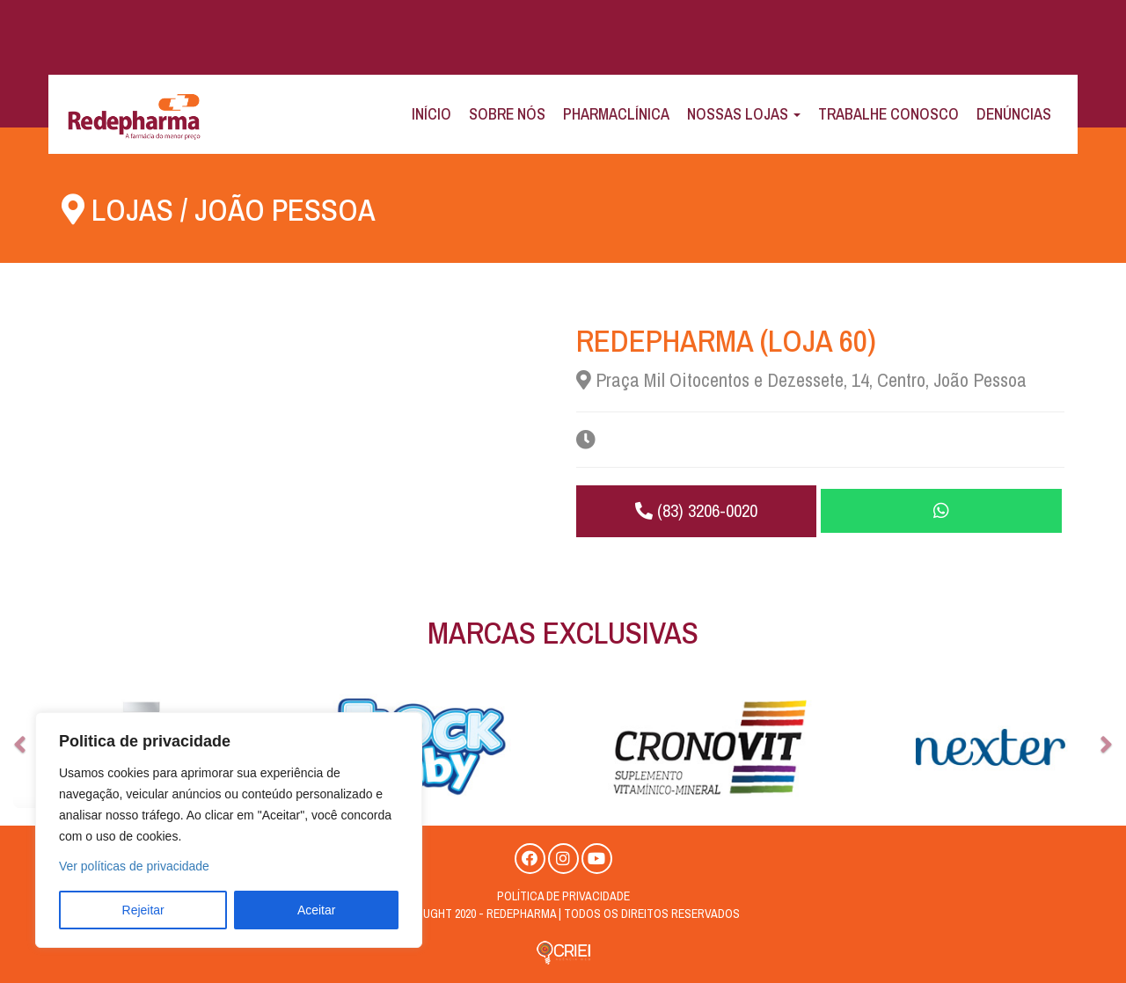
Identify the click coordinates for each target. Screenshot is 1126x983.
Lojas (132, 209)
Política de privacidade (563, 896)
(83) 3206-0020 (695, 510)
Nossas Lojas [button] (744, 114)
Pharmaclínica (616, 114)
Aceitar (316, 910)
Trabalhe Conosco (888, 114)
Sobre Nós (507, 114)
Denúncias (1013, 114)
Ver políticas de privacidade (134, 866)
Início (431, 114)
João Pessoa (285, 209)
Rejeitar (143, 910)
